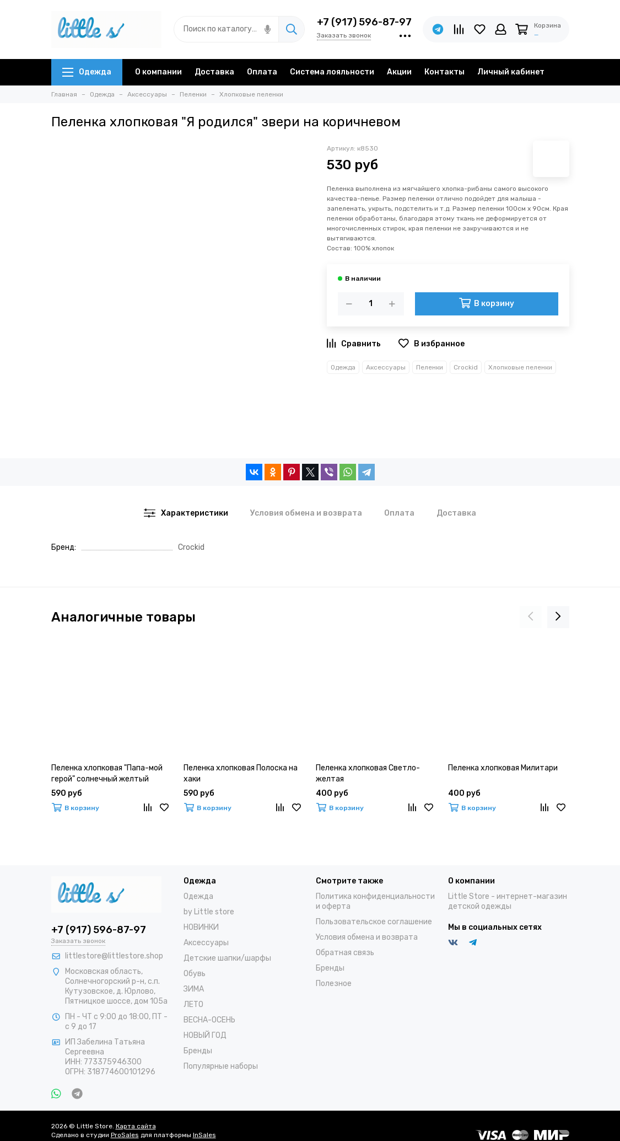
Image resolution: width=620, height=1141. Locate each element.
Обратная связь (345, 952)
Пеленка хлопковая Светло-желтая (368, 773)
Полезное (334, 983)
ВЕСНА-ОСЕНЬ (209, 1020)
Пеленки (429, 367)
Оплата (262, 72)
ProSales (125, 1135)
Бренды (198, 1051)
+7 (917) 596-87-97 (364, 22)
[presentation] (531, 617)
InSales (204, 1135)
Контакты (444, 72)
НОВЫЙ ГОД (205, 1035)
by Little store (209, 912)
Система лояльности (332, 72)
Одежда (86, 72)
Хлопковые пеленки (520, 367)
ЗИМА (194, 989)
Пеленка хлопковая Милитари (503, 768)
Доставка (214, 72)
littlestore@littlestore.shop (114, 956)
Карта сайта (136, 1126)
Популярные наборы (221, 1066)
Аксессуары (386, 367)
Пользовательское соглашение (374, 921)
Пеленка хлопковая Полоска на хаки (241, 773)
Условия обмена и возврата (367, 937)
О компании (158, 72)
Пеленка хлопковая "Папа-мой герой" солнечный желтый (107, 773)
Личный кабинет (510, 72)
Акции (399, 72)
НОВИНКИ (201, 927)
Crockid (466, 367)
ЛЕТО (193, 1004)
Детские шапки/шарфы (227, 958)
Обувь (195, 973)
